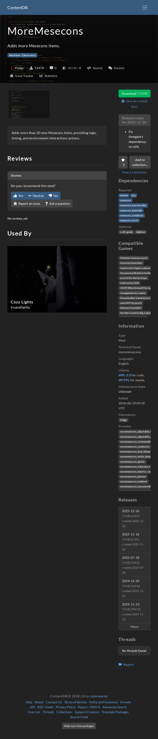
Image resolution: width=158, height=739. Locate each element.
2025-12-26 (133, 518)
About (39, 702)
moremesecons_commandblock (137, 441)
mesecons (125, 200)
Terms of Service (75, 702)
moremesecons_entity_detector (137, 456)
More (134, 627)
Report (126, 664)
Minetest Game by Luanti (133, 257)
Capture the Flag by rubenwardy (137, 268)
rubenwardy (98, 696)
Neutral (36, 196)
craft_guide (126, 231)
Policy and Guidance (103, 702)
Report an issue (27, 203)
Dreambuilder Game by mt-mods (138, 298)
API (32, 707)
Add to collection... (140, 162)
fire (133, 195)
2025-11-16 (133, 541)
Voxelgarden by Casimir (133, 293)
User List (34, 712)
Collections (64, 712)
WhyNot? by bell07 (130, 307)
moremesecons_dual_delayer (135, 451)
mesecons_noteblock (131, 215)
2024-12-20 (133, 588)
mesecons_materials (131, 210)
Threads (48, 712)
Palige (123, 420)
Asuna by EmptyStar (131, 262)
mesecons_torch (129, 220)
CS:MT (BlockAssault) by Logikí (137, 287)
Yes (18, 196)
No (53, 196)
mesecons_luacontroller (133, 205)
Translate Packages (115, 712)
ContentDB (17, 7)
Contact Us (54, 702)
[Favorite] (123, 162)
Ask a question (57, 203)
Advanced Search (114, 707)
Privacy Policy (66, 707)
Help (29, 702)
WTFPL (124, 380)
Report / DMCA (89, 707)
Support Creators (87, 712)
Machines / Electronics (22, 55)
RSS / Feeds (45, 707)
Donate (125, 702)
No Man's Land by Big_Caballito (137, 312)
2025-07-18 (133, 564)
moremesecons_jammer (133, 476)
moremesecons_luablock (133, 481)
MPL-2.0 (124, 375)
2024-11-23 (133, 611)
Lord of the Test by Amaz (133, 277)
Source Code (79, 717)
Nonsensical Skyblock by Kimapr (137, 273)
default (124, 195)
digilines (140, 231)
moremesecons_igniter (132, 461)
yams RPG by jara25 (131, 302)
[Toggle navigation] (145, 7)
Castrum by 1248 (129, 282)
